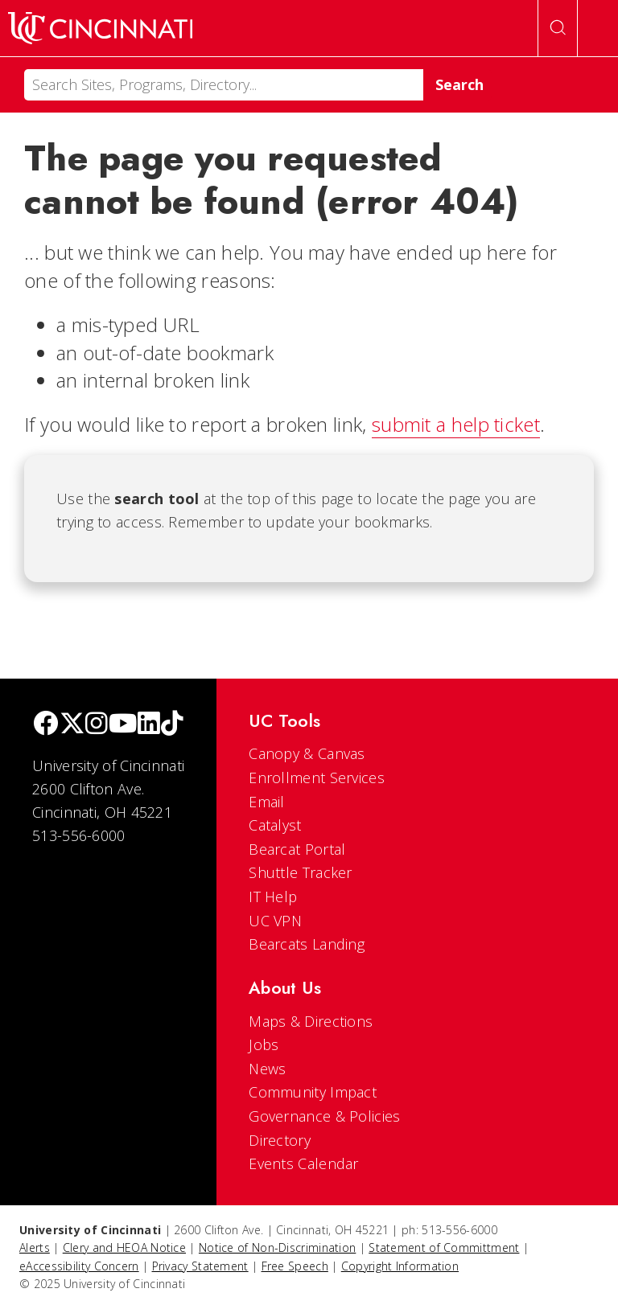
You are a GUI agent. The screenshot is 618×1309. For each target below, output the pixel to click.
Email (267, 801)
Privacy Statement (200, 1266)
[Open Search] (558, 28)
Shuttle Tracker (300, 872)
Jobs (263, 1044)
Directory (280, 1140)
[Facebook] (46, 725)
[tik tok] (172, 725)
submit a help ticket (456, 424)
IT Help (273, 896)
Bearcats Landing (307, 944)
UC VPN (275, 920)
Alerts (34, 1247)
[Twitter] (72, 725)
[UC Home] (100, 28)
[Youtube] (123, 725)
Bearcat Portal (297, 849)
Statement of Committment (444, 1247)
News (267, 1068)
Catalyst (275, 825)
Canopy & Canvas (307, 753)
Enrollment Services (317, 777)
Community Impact (313, 1092)
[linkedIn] (149, 725)
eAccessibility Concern (79, 1266)
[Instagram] (96, 725)
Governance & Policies (324, 1116)
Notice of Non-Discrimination (277, 1247)
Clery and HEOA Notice (124, 1247)
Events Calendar (304, 1163)
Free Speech (295, 1266)
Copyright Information (400, 1266)
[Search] (223, 85)
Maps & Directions (311, 1021)
